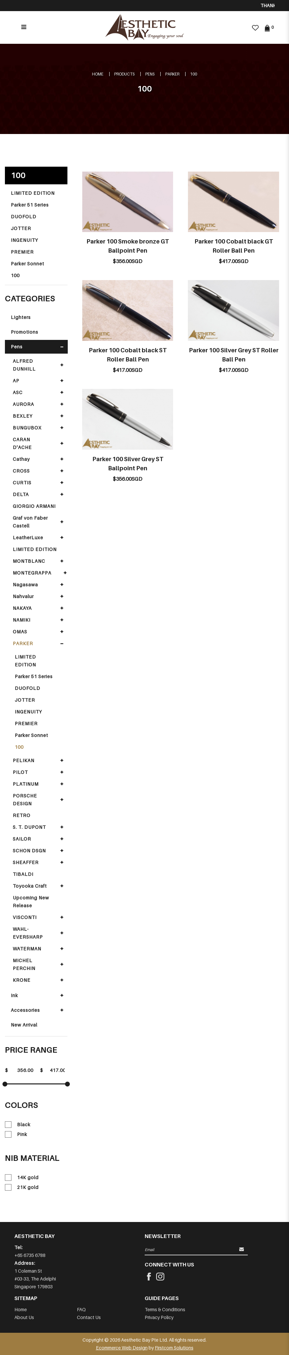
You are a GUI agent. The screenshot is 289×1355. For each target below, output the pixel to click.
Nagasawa (25, 584)
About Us (24, 1317)
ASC (18, 392)
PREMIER (22, 252)
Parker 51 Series (30, 205)
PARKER (172, 74)
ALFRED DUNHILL (24, 365)
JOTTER (21, 228)
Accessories (25, 1010)
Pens (149, 74)
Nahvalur (23, 596)
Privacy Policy (159, 1317)
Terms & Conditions (165, 1309)
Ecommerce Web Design (122, 1347)
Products (124, 74)
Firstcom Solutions (174, 1347)
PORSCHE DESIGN (25, 799)
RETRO (21, 815)
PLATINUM (26, 784)
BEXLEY (22, 416)
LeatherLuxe (28, 537)
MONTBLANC (29, 561)
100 (193, 74)
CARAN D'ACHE (22, 443)
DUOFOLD (23, 216)
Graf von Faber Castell (30, 521)
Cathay (21, 459)
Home (97, 74)
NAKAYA (22, 608)
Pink (16, 1134)
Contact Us (89, 1317)
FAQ (81, 1309)
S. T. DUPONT (29, 827)
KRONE (21, 980)
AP (16, 380)
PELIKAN (23, 760)
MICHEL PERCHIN (24, 964)
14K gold (22, 1177)
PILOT (20, 772)
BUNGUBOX (27, 427)
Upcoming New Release (31, 901)
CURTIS (22, 482)
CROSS (21, 471)
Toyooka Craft (30, 886)
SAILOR (22, 839)
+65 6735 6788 (29, 1255)
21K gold (22, 1187)
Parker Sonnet (27, 263)
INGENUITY (24, 240)
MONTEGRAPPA (32, 573)
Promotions (24, 332)
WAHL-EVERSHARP (28, 933)
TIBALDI (23, 874)
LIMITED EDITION (33, 193)
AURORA (23, 404)
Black (17, 1124)
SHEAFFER (26, 862)
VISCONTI (25, 917)
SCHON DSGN (29, 850)
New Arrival (24, 1025)
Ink (14, 995)
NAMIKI (21, 620)
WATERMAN (27, 948)
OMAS (20, 631)
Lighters (21, 317)
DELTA (21, 494)
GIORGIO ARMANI (34, 506)
